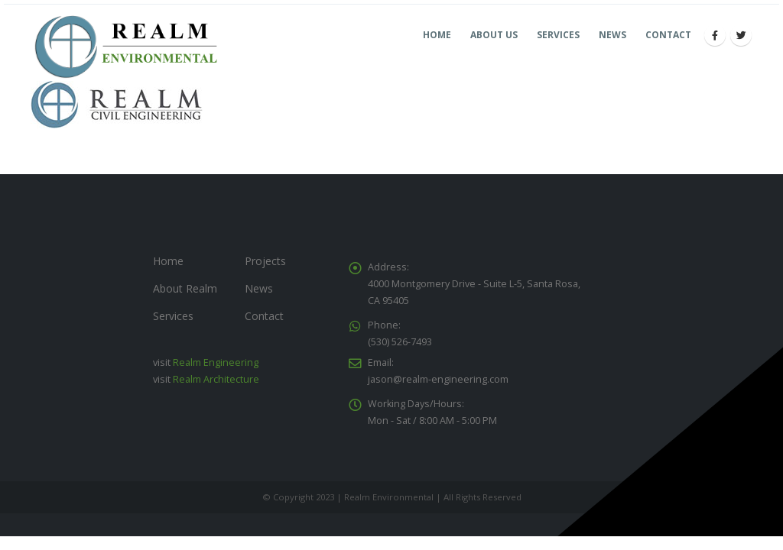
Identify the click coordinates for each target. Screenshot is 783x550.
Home (437, 34)
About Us (494, 34)
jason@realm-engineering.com (438, 379)
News (612, 34)
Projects (265, 261)
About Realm (185, 288)
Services (558, 34)
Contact (668, 34)
